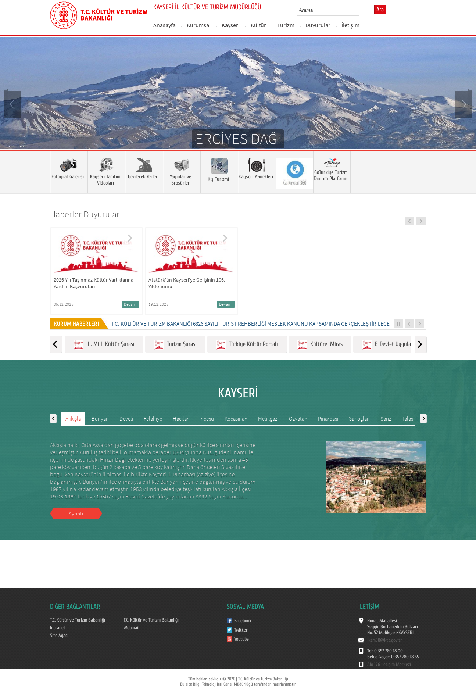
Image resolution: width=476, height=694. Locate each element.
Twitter (241, 630)
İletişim (350, 25)
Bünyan (100, 418)
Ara (380, 9)
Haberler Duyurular (84, 214)
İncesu (206, 418)
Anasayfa (164, 25)
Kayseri (231, 25)
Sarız (385, 418)
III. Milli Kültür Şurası (104, 345)
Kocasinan (236, 418)
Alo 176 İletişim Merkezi (389, 665)
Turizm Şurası (175, 345)
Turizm (285, 25)
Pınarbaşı (328, 418)
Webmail (131, 628)
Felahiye (153, 418)
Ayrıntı (76, 513)
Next (463, 103)
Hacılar (181, 418)
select (361, 10)
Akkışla (73, 418)
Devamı (130, 304)
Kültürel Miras (320, 345)
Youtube (241, 639)
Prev (13, 103)
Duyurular (317, 25)
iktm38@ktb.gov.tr (384, 640)
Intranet (57, 628)
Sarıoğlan (359, 418)
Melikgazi (268, 418)
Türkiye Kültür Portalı (247, 345)
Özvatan (298, 418)
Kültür (258, 25)
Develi (126, 418)
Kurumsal (199, 25)
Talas (407, 418)
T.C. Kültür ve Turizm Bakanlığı (77, 620)
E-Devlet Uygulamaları (393, 345)
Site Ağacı (59, 635)
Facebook (242, 621)
